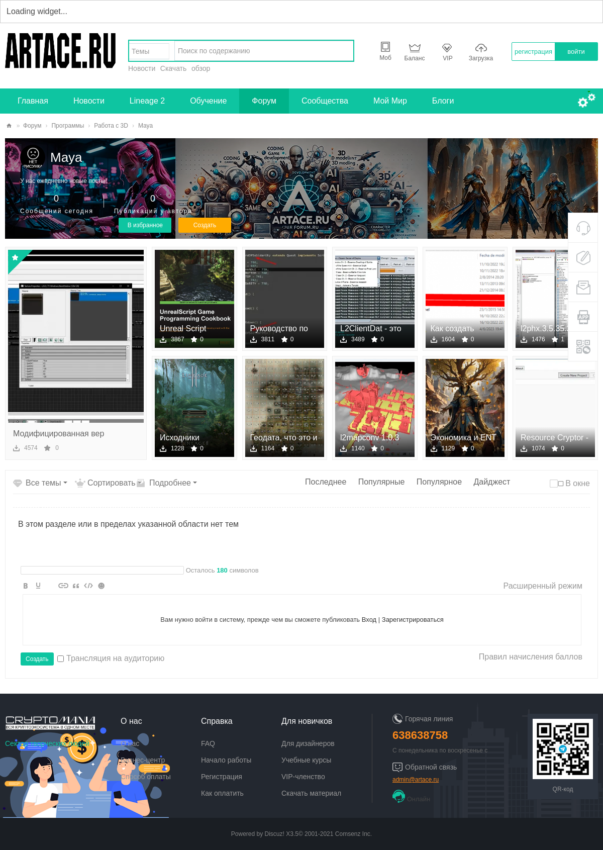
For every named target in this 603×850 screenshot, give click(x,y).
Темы (140, 51)
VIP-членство (303, 777)
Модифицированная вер (58, 433)
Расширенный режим (543, 586)
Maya (66, 157)
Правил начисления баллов (530, 656)
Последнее (325, 482)
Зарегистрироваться (413, 619)
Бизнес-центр (143, 760)
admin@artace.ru (415, 779)
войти (575, 51)
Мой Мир (390, 101)
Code (88, 586)
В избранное (145, 225)
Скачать (173, 68)
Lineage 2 (147, 101)
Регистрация (221, 777)
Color (38, 586)
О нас (130, 743)
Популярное (439, 482)
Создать (205, 225)
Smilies (101, 586)
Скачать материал (311, 793)
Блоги (443, 101)
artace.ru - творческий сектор (9, 126)
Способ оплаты (146, 777)
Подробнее (170, 483)
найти (343, 51)
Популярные (381, 482)
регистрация (533, 51)
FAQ (208, 743)
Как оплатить (222, 793)
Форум (264, 101)
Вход (369, 619)
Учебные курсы (306, 760)
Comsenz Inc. (353, 833)
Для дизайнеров (308, 743)
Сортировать (111, 483)
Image (51, 586)
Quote (76, 586)
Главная (33, 101)
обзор (200, 68)
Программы (67, 125)
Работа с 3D (111, 125)
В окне (577, 483)
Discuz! (274, 833)
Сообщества (324, 101)
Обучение (208, 101)
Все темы (43, 483)
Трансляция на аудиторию (110, 658)
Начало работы (226, 760)
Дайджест (491, 482)
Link (63, 586)
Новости (141, 68)
